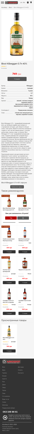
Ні (23, 218)
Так (11, 218)
